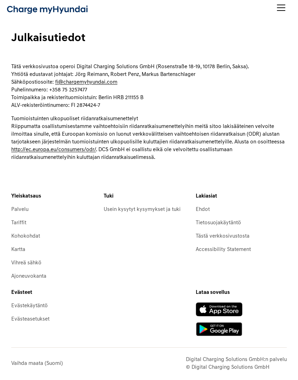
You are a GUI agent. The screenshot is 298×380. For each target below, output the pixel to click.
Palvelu (19, 209)
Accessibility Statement (223, 249)
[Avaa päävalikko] (281, 9)
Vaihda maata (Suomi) (37, 363)
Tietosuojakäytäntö (218, 223)
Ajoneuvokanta (28, 276)
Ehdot (203, 209)
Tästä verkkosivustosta (223, 236)
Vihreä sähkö (26, 263)
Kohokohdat (25, 236)
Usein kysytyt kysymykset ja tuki (142, 209)
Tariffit (18, 223)
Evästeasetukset (30, 319)
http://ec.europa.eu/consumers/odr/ (53, 150)
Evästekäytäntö (29, 306)
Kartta (18, 249)
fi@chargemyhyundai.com (86, 82)
